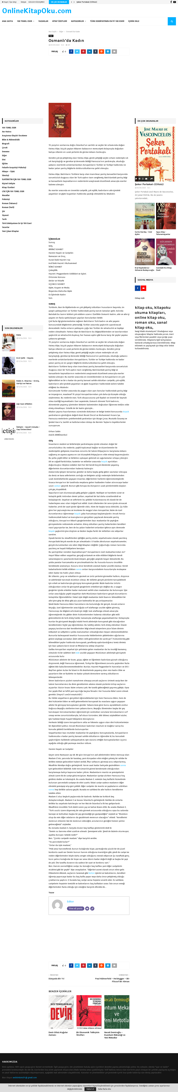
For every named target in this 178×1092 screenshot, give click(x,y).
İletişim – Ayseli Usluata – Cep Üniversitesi (28, 428)
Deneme (5, 151)
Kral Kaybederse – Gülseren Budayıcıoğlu (144, 269)
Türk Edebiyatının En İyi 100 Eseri (107, 21)
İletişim (23, 2)
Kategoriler (77, 21)
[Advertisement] (89, 80)
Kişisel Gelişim (8, 183)
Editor (70, 901)
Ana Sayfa (7, 21)
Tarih (4, 219)
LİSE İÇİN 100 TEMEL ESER (13, 191)
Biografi (5, 144)
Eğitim (5, 163)
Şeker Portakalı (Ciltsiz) (87, 2)
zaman (57, 486)
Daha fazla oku (104, 1089)
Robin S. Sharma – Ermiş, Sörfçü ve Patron (27, 382)
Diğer (51, 36)
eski (77, 653)
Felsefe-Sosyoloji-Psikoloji (14, 167)
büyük (126, 411)
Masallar (6, 195)
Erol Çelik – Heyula (24, 358)
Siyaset (5, 215)
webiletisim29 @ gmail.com (25, 1077)
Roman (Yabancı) (9, 203)
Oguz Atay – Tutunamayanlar (163, 233)
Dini (3, 159)
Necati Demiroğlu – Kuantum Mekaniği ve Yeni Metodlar (114, 1035)
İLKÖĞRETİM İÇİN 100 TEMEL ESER (16, 179)
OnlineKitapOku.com (36, 11)
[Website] (92, 908)
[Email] (87, 908)
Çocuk (4, 147)
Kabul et (90, 1089)
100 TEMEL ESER (24, 21)
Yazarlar (43, 21)
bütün (92, 873)
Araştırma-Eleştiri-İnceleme (14, 135)
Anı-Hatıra (6, 132)
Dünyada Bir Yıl (56, 978)
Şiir (3, 211)
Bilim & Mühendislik (11, 140)
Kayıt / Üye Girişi (9, 2)
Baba (18, 335)
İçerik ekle (133, 21)
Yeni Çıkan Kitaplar (10, 231)
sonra (79, 569)
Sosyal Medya (145, 280)
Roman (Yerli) (8, 207)
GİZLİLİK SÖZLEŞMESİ (36, 2)
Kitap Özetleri (59, 21)
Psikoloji (6, 199)
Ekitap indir (140, 298)
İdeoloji (5, 175)
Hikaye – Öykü (8, 171)
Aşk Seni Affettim (24, 404)
